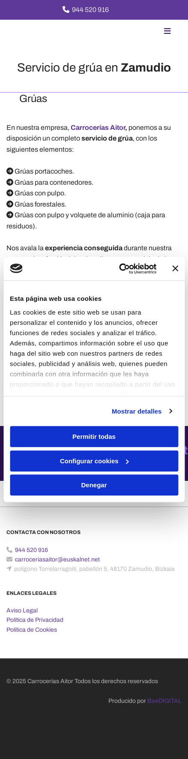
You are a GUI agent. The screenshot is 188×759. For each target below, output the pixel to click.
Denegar (94, 485)
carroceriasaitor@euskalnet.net (57, 559)
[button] (149, 31)
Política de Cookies (31, 630)
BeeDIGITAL (164, 701)
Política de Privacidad (34, 620)
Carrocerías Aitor (98, 127)
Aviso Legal (22, 610)
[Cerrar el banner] (175, 269)
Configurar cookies (94, 461)
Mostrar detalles (137, 411)
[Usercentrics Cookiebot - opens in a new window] (119, 268)
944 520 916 (90, 9)
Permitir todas (94, 436)
